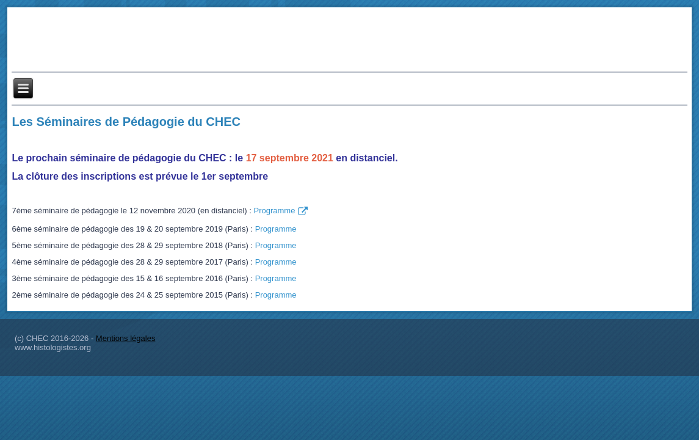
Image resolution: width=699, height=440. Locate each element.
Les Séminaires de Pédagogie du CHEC (126, 121)
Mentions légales (126, 338)
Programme (280, 211)
